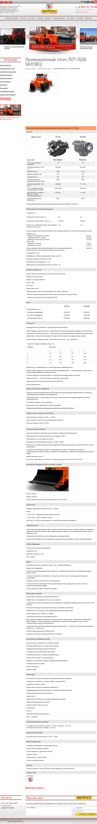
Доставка (70, 18)
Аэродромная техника (7, 91)
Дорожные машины (6, 75)
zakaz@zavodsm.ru (84, 12)
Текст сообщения (48, 811)
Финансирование (59, 18)
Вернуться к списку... (34, 787)
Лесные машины (5, 81)
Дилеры (48, 18)
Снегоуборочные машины (8, 72)
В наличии (79, 18)
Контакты (31, 18)
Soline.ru (21, 821)
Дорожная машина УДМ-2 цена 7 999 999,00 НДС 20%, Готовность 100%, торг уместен (52, 46)
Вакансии (88, 18)
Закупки (40, 18)
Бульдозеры (4, 88)
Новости (23, 18)
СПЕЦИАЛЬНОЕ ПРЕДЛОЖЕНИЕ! (5, 98)
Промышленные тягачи (7, 68)
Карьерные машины (6, 78)
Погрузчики (3, 85)
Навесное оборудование (8, 94)
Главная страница (11, 18)
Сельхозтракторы (5, 65)
